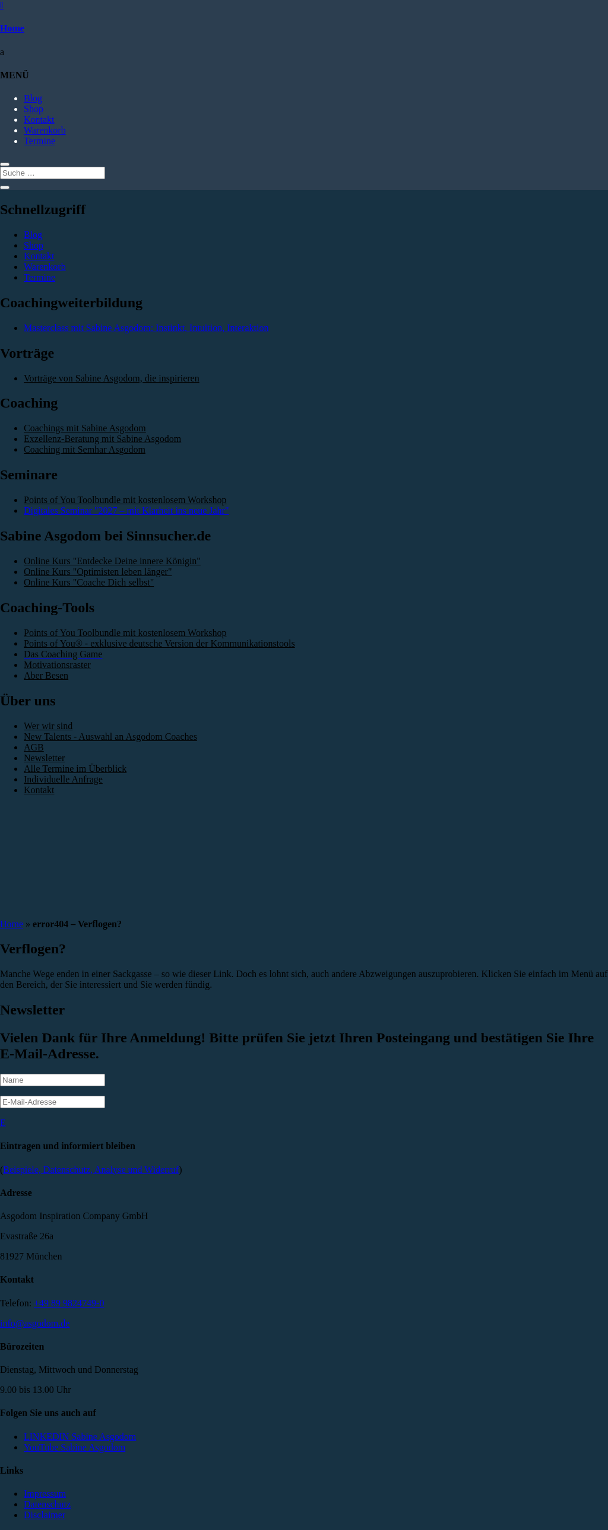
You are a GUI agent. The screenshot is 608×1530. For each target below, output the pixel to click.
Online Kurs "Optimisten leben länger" (98, 572)
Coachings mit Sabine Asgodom (85, 428)
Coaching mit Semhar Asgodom (84, 449)
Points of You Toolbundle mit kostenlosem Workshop (125, 500)
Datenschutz (47, 1504)
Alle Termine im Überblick (75, 769)
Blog (33, 98)
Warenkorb (45, 130)
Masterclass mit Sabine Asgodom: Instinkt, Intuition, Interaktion (146, 328)
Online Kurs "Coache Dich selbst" (89, 582)
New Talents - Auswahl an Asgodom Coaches (110, 736)
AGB (34, 747)
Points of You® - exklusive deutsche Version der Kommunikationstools (159, 643)
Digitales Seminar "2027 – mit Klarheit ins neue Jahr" (126, 510)
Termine (39, 141)
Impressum (45, 1493)
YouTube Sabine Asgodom (74, 1447)
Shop (33, 109)
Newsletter (44, 758)
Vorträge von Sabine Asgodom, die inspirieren (112, 378)
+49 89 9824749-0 (69, 1303)
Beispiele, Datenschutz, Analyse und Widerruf (91, 1170)
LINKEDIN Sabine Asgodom (80, 1437)
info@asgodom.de (34, 1323)
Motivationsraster (57, 665)
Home (12, 28)
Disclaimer (44, 1515)
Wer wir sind (48, 726)
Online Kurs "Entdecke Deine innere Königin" (112, 561)
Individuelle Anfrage (63, 779)
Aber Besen (46, 675)
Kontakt (39, 119)
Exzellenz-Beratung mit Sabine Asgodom (102, 439)
